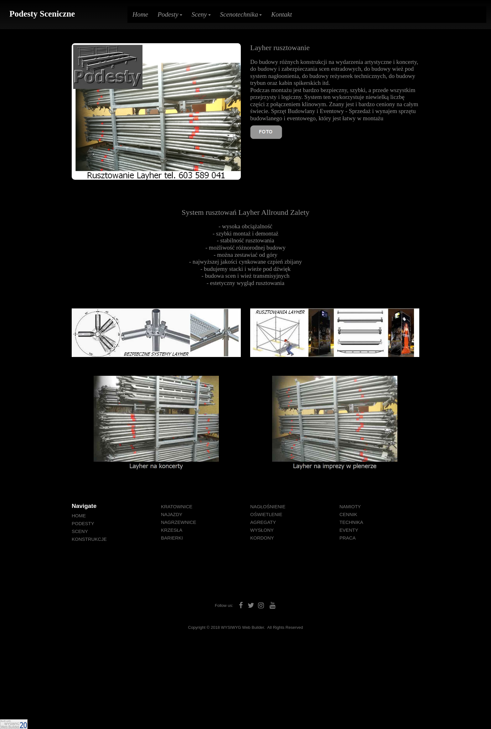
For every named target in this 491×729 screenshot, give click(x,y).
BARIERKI (172, 537)
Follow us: (224, 605)
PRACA (347, 537)
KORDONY (262, 537)
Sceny (201, 14)
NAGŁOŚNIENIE (268, 506)
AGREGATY (263, 522)
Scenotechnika (241, 14)
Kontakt (281, 14)
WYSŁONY (262, 530)
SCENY (80, 531)
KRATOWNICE (176, 506)
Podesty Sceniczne (42, 13)
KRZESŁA (171, 530)
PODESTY (83, 523)
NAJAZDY (171, 514)
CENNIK (348, 514)
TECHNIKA (351, 522)
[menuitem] (112, 516)
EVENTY (348, 530)
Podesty (170, 14)
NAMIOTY (350, 506)
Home (140, 14)
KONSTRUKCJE (89, 539)
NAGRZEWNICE (178, 522)
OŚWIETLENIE (266, 514)
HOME (79, 515)
